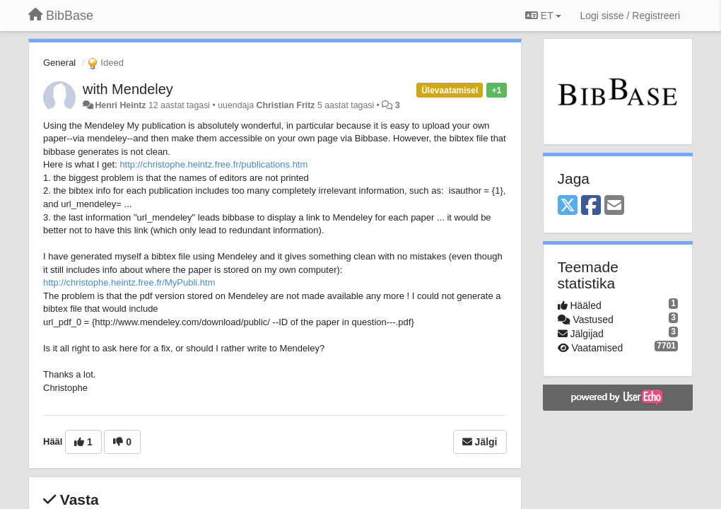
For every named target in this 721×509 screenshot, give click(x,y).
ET (543, 15)
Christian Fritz (285, 105)
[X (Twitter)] (568, 206)
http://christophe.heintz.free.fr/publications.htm (213, 164)
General (59, 62)
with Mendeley (128, 89)
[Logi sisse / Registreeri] (630, 16)
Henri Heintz (120, 105)
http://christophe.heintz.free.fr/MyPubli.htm (129, 282)
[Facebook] (591, 206)
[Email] (614, 206)
